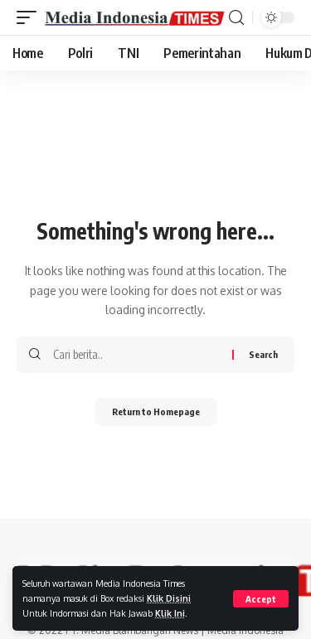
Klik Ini (170, 613)
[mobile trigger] (31, 17)
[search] (236, 18)
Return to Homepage (156, 411)
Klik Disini (169, 598)
